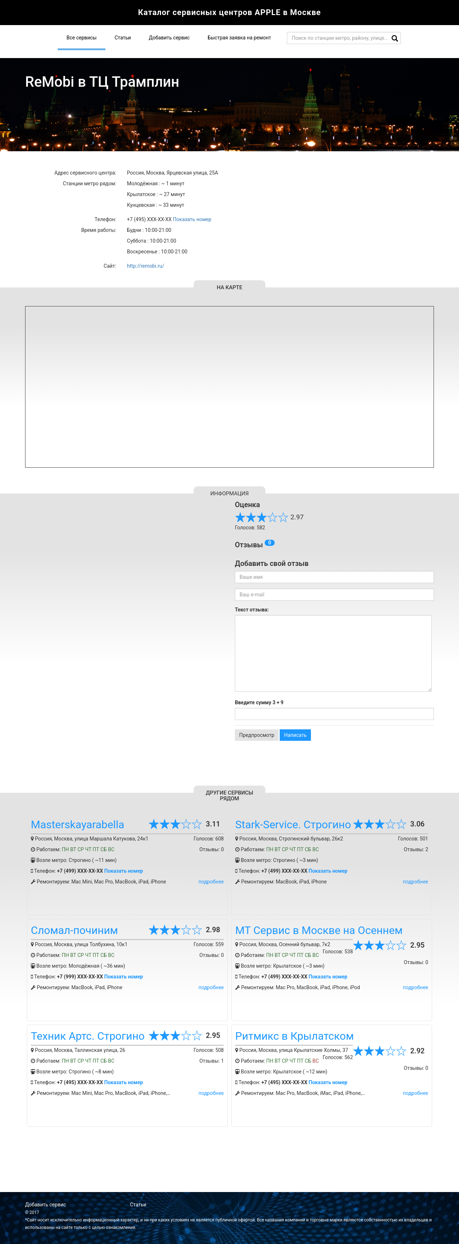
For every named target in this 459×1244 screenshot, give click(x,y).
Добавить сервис (169, 37)
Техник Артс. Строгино (88, 1036)
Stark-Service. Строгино (293, 824)
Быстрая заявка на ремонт (239, 37)
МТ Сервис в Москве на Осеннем (319, 930)
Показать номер (192, 219)
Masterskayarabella (77, 824)
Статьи (122, 37)
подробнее (211, 882)
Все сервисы (82, 37)
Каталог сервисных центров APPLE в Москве (229, 12)
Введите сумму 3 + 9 (259, 702)
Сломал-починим (74, 930)
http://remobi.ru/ (145, 266)
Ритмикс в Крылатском (294, 1036)
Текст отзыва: (252, 610)
